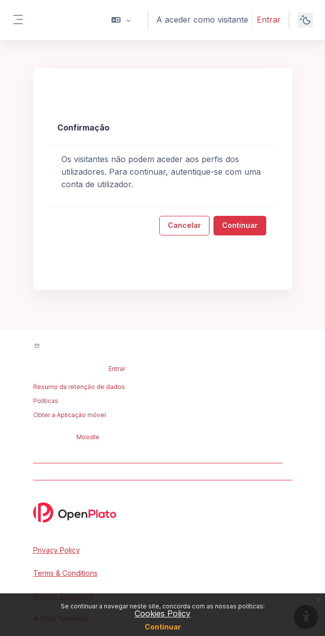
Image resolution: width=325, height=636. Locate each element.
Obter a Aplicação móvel (69, 415)
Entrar (269, 20)
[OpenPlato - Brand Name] (162, 512)
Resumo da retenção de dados (79, 387)
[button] (121, 20)
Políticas (45, 401)
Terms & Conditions (65, 573)
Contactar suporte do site (86, 346)
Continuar (163, 626)
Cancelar (184, 225)
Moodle (87, 437)
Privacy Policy (56, 550)
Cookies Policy (162, 613)
